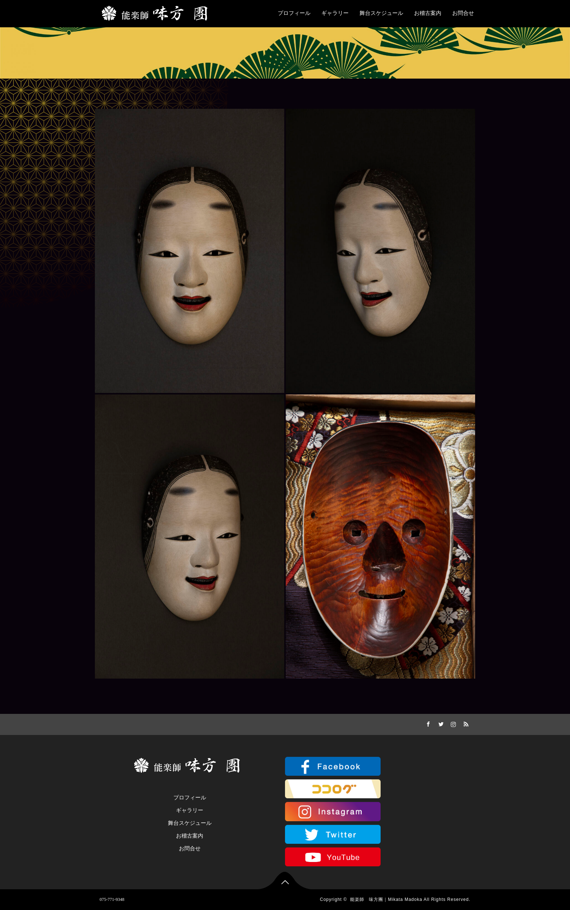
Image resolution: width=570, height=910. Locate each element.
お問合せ (463, 13)
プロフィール (294, 13)
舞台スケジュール (381, 13)
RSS (464, 723)
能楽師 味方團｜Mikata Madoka (386, 899)
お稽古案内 (427, 13)
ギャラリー (335, 13)
